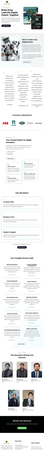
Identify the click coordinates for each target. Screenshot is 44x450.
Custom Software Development (21, 448)
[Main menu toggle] (41, 3)
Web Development (19, 446)
